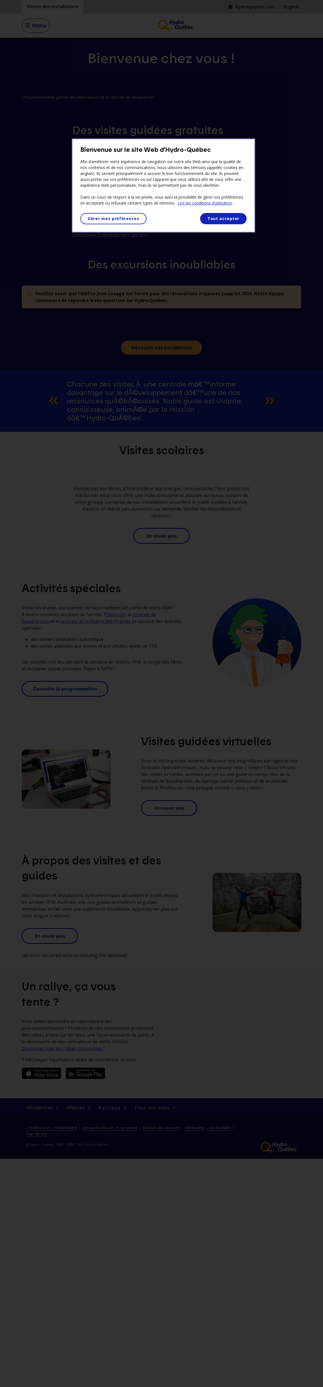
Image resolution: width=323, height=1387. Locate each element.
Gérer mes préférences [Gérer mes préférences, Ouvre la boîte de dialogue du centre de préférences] (113, 218)
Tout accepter (223, 218)
